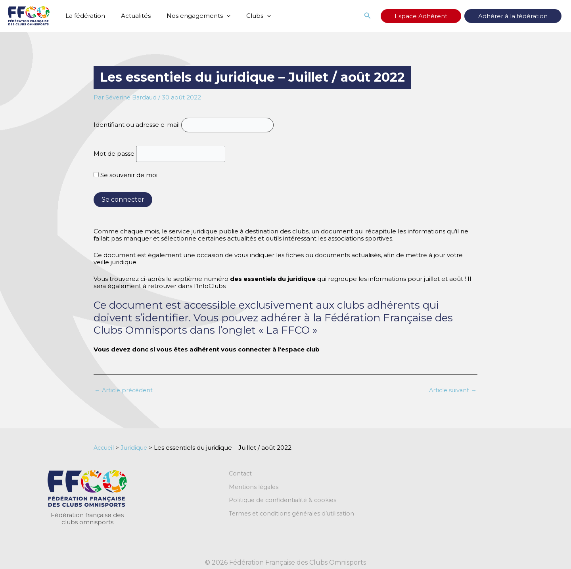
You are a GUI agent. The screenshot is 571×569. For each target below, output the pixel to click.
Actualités (130, 15)
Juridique (136, 448)
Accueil (105, 448)
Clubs (244, 16)
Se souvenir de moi (125, 175)
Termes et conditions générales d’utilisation (293, 515)
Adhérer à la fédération (521, 16)
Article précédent (124, 391)
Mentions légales (254, 488)
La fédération (83, 15)
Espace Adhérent (444, 16)
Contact (241, 474)
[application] (216, 16)
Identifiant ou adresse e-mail (137, 124)
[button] (399, 16)
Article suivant (452, 391)
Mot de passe (114, 154)
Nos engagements (188, 16)
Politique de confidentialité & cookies (284, 501)
